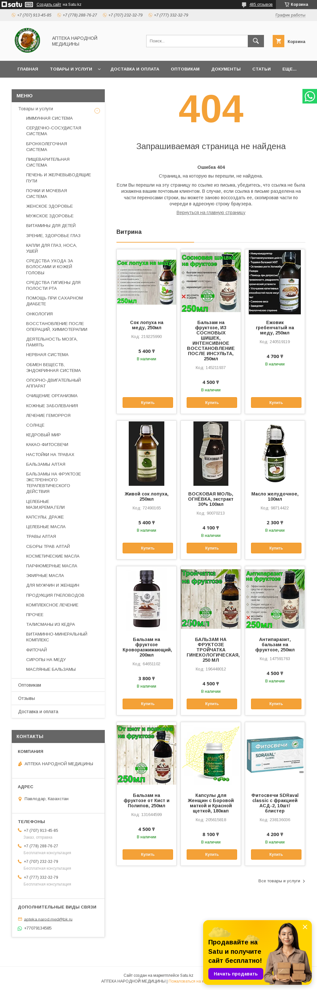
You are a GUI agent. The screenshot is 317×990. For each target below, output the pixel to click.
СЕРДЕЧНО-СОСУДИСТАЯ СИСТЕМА (53, 130)
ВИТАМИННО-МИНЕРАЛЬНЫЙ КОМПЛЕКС (56, 637)
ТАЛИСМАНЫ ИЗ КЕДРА (50, 624)
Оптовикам (185, 69)
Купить (148, 402)
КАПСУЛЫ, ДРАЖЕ (45, 517)
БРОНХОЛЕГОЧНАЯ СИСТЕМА (46, 146)
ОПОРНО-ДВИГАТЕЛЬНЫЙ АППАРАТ (53, 383)
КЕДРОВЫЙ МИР (43, 434)
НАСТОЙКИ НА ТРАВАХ (50, 454)
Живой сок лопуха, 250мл (147, 496)
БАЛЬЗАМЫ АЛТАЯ (45, 464)
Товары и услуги (71, 69)
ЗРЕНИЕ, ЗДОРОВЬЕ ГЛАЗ (53, 235)
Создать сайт (49, 4)
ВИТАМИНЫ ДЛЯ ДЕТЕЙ (51, 225)
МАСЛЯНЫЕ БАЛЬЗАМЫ (51, 669)
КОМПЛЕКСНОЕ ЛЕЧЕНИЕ (52, 605)
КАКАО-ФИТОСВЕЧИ (47, 444)
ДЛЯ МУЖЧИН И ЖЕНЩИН (52, 585)
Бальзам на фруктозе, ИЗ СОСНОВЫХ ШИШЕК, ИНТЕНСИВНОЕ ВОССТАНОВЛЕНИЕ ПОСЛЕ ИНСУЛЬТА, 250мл (211, 340)
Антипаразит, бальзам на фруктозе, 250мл (275, 644)
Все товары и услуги (279, 880)
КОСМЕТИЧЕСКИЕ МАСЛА (53, 556)
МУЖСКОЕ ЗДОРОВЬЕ (49, 215)
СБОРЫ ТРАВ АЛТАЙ (48, 546)
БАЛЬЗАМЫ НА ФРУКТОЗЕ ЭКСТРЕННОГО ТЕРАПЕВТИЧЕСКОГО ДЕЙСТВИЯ (53, 483)
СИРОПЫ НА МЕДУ (46, 659)
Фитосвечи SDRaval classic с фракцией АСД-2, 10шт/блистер (275, 803)
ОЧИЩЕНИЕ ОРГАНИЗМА (52, 395)
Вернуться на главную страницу (211, 212)
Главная (27, 69)
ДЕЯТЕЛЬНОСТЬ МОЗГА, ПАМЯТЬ (52, 342)
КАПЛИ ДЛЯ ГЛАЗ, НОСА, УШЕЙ (51, 248)
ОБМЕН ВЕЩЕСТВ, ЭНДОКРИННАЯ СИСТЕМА (53, 367)
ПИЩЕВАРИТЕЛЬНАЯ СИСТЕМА (48, 162)
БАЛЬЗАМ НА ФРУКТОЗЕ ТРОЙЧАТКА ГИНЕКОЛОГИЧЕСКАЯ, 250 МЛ (211, 650)
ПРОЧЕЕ (34, 614)
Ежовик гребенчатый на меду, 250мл (275, 327)
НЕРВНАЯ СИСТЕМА (47, 354)
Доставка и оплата (134, 69)
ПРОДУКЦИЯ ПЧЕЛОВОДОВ (55, 595)
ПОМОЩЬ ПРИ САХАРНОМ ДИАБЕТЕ (54, 301)
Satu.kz (186, 975)
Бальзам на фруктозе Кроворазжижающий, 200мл (146, 647)
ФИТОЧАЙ (36, 649)
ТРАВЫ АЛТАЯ (41, 536)
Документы (226, 69)
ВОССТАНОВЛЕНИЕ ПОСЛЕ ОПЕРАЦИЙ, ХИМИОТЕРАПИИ (56, 326)
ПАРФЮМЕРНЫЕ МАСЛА (51, 565)
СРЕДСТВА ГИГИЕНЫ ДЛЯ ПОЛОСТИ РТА (53, 285)
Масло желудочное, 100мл (275, 496)
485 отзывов (261, 4)
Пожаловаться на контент (192, 981)
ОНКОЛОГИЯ (39, 313)
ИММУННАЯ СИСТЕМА (49, 118)
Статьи (261, 69)
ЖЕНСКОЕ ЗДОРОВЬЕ (49, 206)
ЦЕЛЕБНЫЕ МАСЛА (46, 526)
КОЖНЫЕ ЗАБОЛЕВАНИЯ (52, 405)
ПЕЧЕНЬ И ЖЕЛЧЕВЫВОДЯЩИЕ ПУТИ (58, 177)
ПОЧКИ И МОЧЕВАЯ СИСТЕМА (46, 193)
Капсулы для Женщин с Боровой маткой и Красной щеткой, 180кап (211, 803)
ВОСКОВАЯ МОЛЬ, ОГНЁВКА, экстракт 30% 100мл (211, 499)
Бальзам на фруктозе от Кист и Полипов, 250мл (146, 800)
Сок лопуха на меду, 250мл (146, 325)
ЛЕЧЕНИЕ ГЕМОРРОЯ (48, 415)
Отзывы (26, 698)
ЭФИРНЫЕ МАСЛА (45, 575)
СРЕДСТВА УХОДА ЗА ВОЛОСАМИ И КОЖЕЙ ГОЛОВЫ (49, 266)
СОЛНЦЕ (35, 425)
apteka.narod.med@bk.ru (48, 919)
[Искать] (256, 41)
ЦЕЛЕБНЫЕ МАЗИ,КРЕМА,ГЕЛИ (45, 504)
